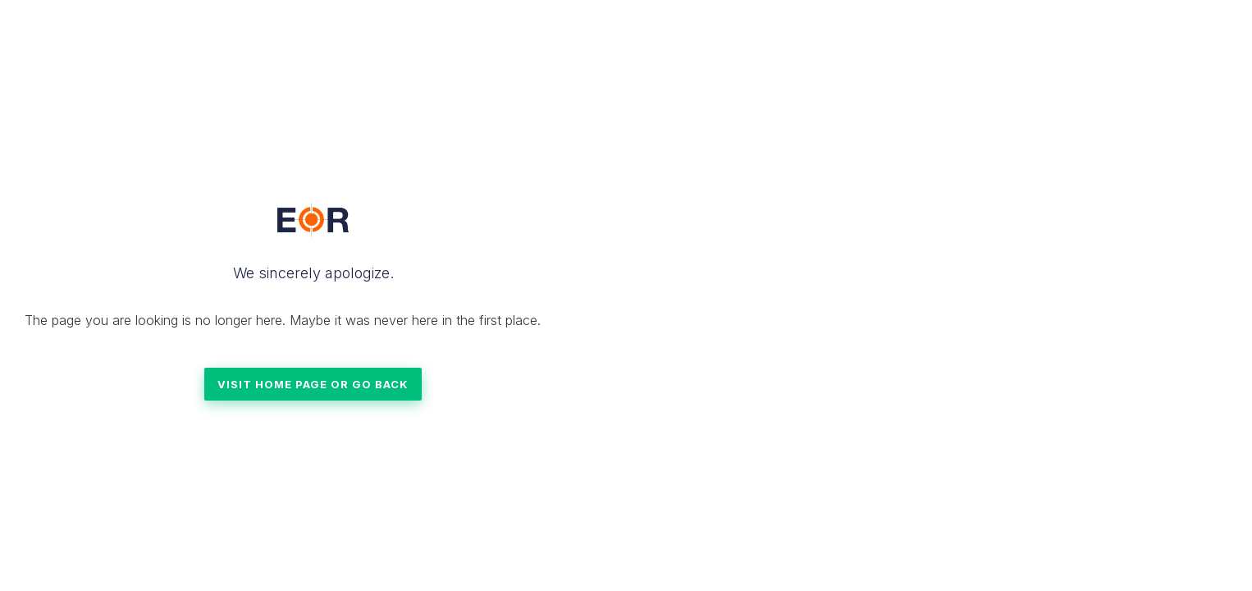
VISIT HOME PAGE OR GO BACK (313, 384)
